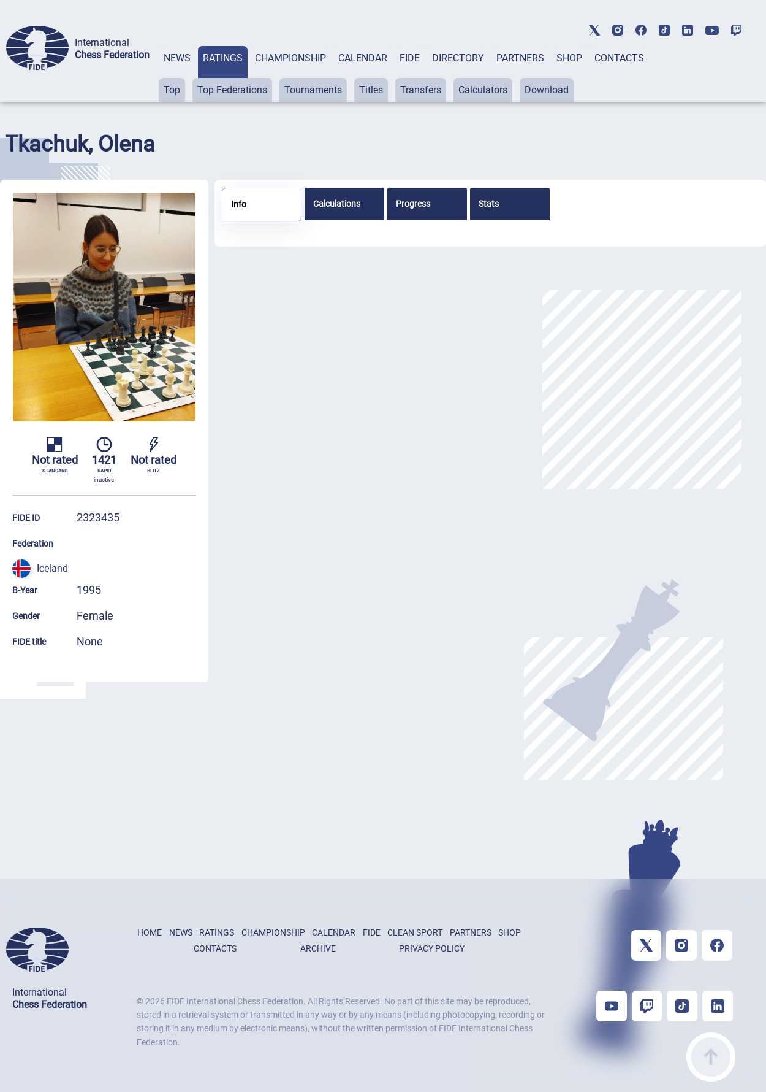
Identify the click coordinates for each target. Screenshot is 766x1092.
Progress (413, 204)
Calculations (336, 204)
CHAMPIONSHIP (290, 58)
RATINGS (223, 58)
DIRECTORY (458, 58)
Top (172, 90)
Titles (371, 90)
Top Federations (232, 90)
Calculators (482, 90)
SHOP (569, 58)
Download (547, 90)
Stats (489, 204)
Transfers (420, 90)
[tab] (177, 74)
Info (238, 204)
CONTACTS (619, 58)
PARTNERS (520, 58)
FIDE (410, 58)
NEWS (177, 58)
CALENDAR (362, 58)
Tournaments (313, 90)
